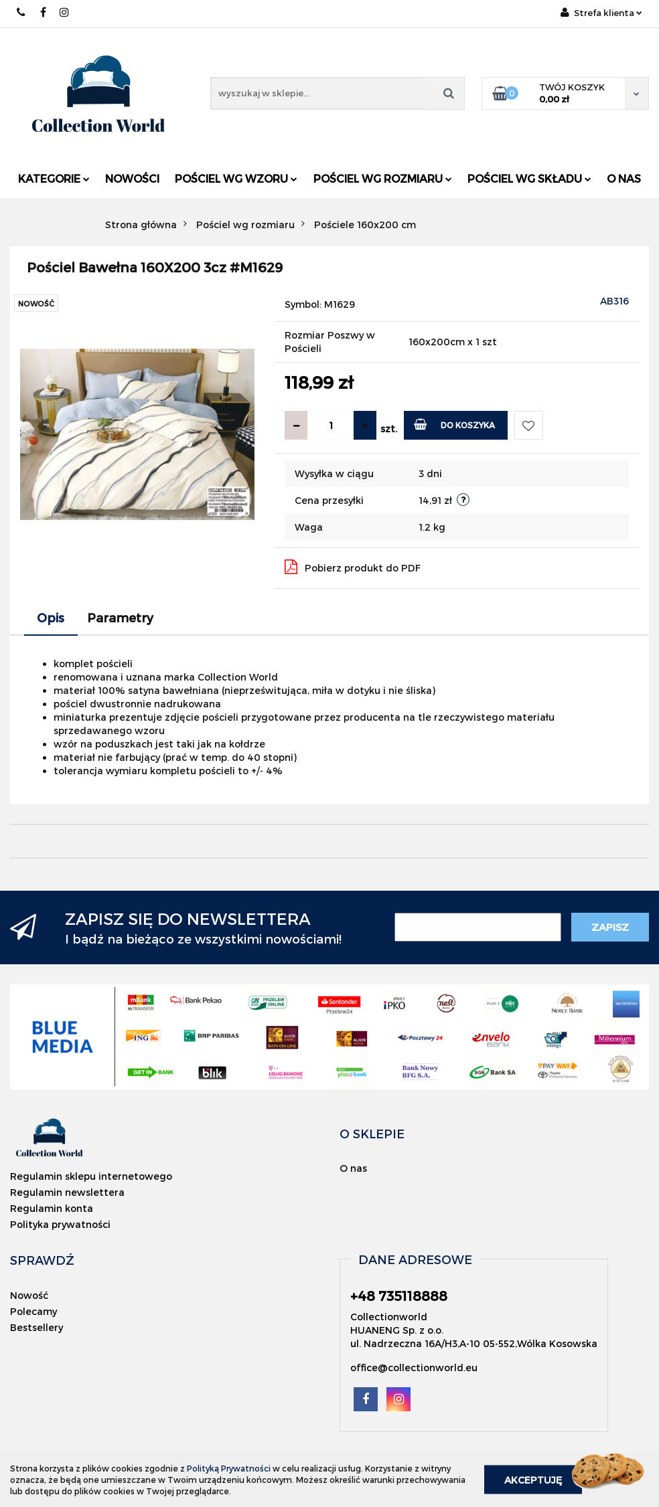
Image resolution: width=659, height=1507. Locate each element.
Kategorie (54, 178)
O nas (624, 178)
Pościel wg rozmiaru (382, 178)
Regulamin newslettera (67, 1192)
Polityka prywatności (60, 1224)
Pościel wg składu (529, 178)
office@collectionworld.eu (414, 1367)
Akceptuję (533, 1480)
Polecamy (33, 1311)
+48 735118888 (22, 12)
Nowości (132, 178)
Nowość (29, 1295)
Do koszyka (454, 424)
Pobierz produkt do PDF (353, 566)
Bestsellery (36, 1327)
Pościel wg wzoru (236, 178)
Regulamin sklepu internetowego (91, 1176)
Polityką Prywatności (229, 1468)
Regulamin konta (51, 1208)
